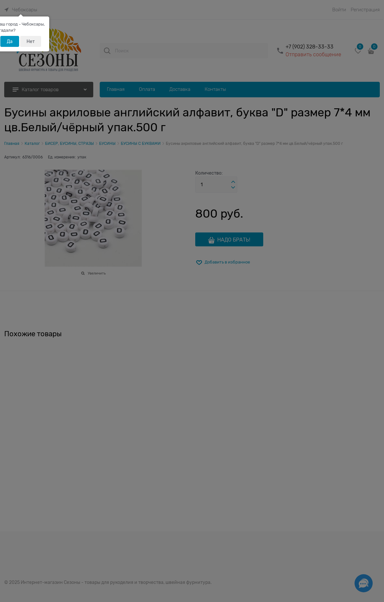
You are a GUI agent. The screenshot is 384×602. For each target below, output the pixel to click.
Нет (31, 41)
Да (10, 41)
